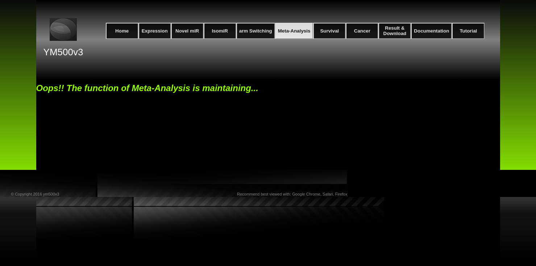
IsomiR (220, 31)
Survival (329, 31)
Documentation (431, 31)
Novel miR (187, 31)
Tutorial (468, 31)
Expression (155, 31)
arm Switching (255, 31)
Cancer (362, 31)
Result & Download (395, 30)
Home (122, 31)
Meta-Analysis (294, 31)
